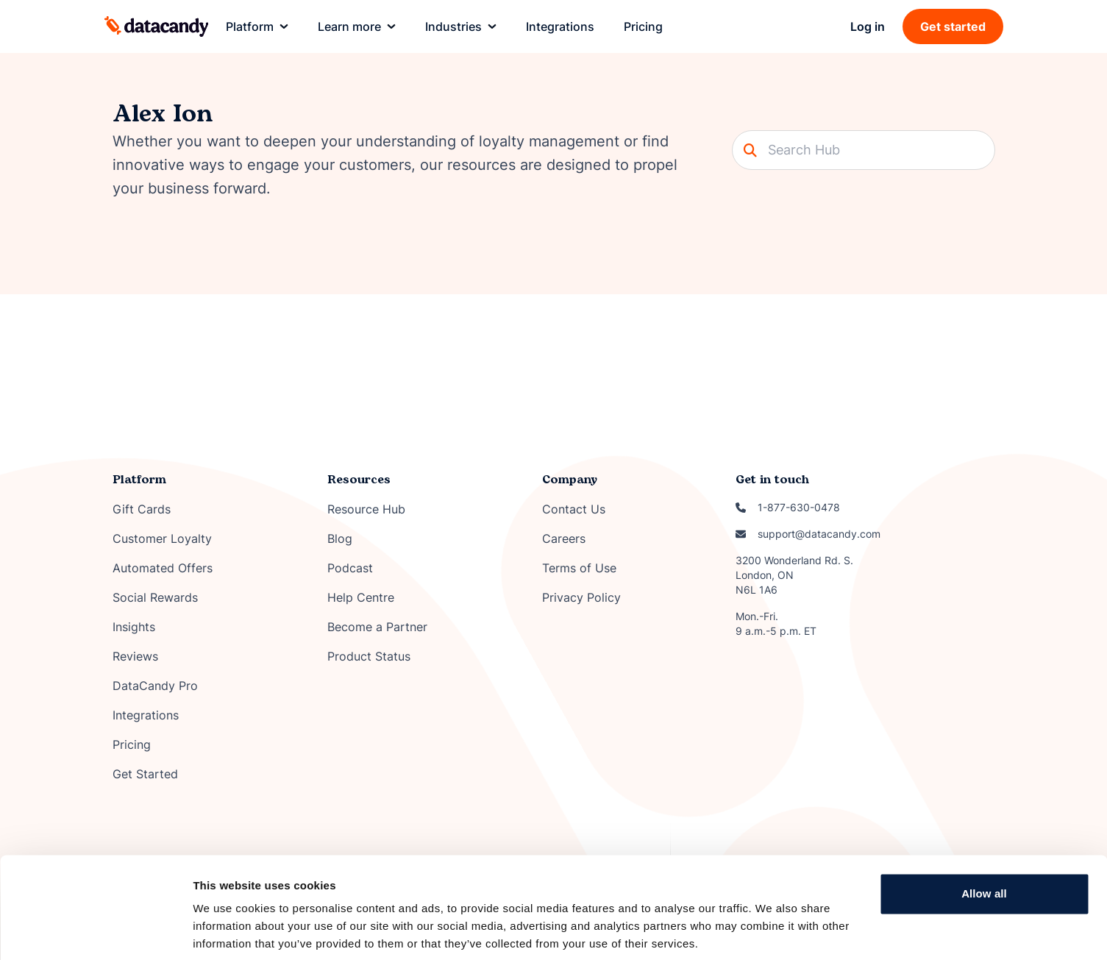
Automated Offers (163, 568)
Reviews (135, 656)
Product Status (368, 656)
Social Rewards (155, 597)
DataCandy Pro (155, 685)
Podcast (350, 568)
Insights (134, 626)
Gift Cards (142, 509)
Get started (953, 26)
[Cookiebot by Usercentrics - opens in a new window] (95, 931)
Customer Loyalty (162, 538)
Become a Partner (377, 626)
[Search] (863, 150)
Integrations (146, 715)
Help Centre (360, 597)
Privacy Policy (581, 597)
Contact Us (573, 509)
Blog (339, 538)
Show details (227, 931)
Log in (867, 26)
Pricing (132, 744)
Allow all (984, 840)
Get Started (145, 774)
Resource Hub (366, 509)
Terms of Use (579, 568)
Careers (563, 538)
